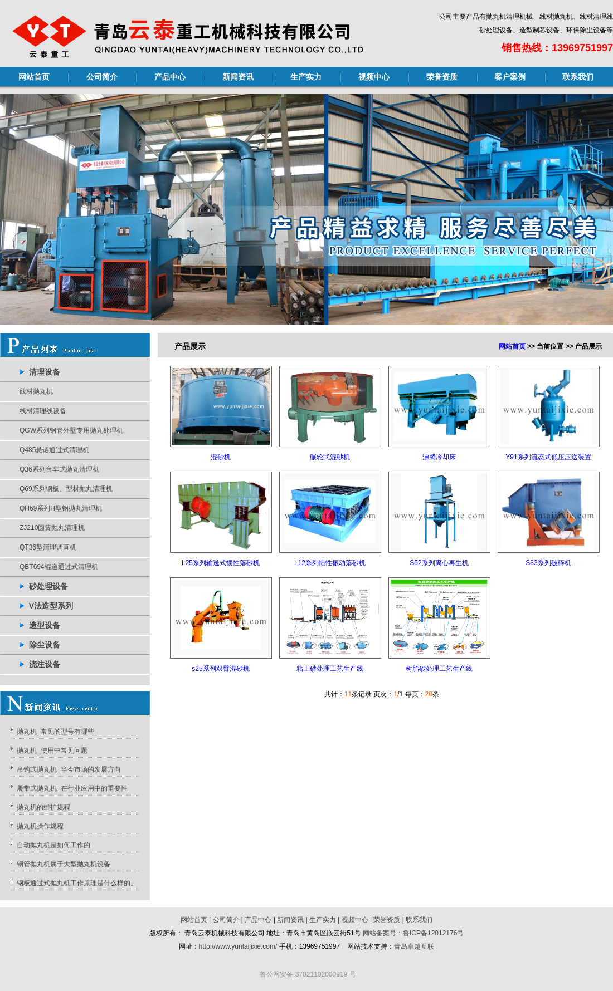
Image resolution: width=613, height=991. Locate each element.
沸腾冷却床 (439, 457)
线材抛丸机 (36, 391)
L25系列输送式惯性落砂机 (221, 563)
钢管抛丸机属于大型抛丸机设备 (63, 864)
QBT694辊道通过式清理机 (59, 567)
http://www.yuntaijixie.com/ (238, 946)
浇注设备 (44, 664)
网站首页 (34, 76)
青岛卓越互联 (414, 946)
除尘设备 (44, 644)
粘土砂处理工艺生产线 (329, 669)
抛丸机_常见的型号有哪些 (55, 731)
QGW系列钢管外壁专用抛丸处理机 (71, 430)
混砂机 (221, 457)
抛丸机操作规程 (40, 826)
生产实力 (306, 76)
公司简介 (102, 76)
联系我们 (577, 76)
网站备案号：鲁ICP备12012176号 (413, 933)
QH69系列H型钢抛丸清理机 (61, 508)
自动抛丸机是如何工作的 (53, 845)
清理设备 (44, 371)
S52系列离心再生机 (439, 563)
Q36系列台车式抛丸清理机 (59, 469)
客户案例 (510, 76)
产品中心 (170, 76)
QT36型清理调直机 (48, 547)
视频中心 (374, 76)
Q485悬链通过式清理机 (54, 450)
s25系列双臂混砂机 (220, 669)
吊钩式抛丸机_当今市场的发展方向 (69, 769)
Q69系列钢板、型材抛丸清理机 (66, 489)
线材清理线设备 (43, 411)
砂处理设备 (48, 586)
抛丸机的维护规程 (43, 807)
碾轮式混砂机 (330, 457)
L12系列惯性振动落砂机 (330, 563)
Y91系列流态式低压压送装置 (548, 457)
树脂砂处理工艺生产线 (439, 669)
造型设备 (44, 625)
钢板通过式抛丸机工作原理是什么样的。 (77, 883)
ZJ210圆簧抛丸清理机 (52, 528)
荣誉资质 (442, 76)
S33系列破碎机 (548, 563)
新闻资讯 (238, 76)
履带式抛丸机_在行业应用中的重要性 (72, 788)
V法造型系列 (51, 605)
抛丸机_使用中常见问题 (52, 750)
